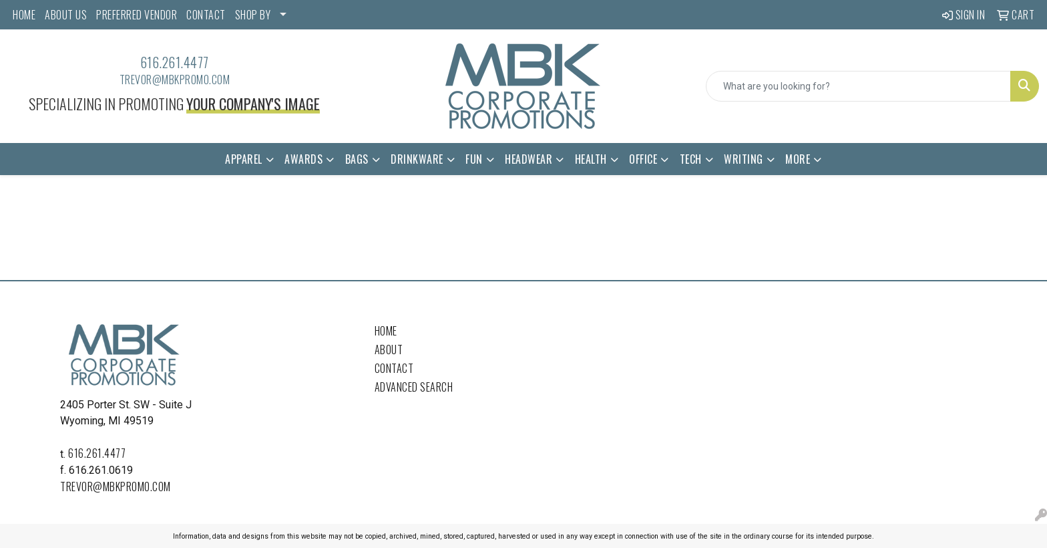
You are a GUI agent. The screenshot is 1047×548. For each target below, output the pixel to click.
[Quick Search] (858, 86)
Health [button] (591, 159)
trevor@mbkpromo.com (175, 80)
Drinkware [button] (417, 159)
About (389, 349)
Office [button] (643, 159)
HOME (24, 15)
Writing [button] (743, 159)
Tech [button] (691, 159)
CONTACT (206, 15)
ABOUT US (66, 15)
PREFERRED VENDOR (136, 15)
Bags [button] (357, 159)
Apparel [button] (243, 159)
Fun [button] (474, 159)
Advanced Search (414, 387)
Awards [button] (303, 159)
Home (386, 331)
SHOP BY (253, 15)
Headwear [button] (528, 159)
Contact (394, 368)
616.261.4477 (174, 62)
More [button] (797, 159)
